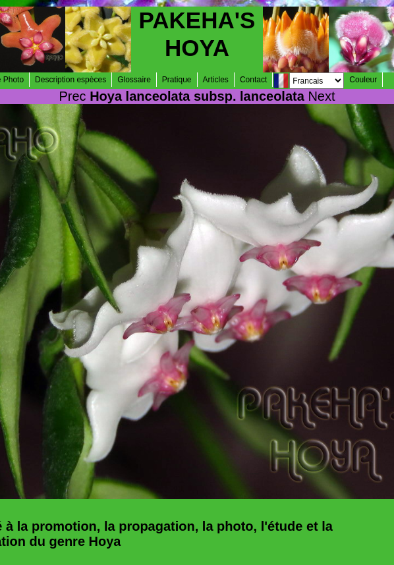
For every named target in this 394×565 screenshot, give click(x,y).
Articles (216, 79)
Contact (253, 79)
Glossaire (134, 79)
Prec (72, 96)
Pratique (177, 79)
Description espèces (70, 79)
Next (321, 96)
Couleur (363, 79)
